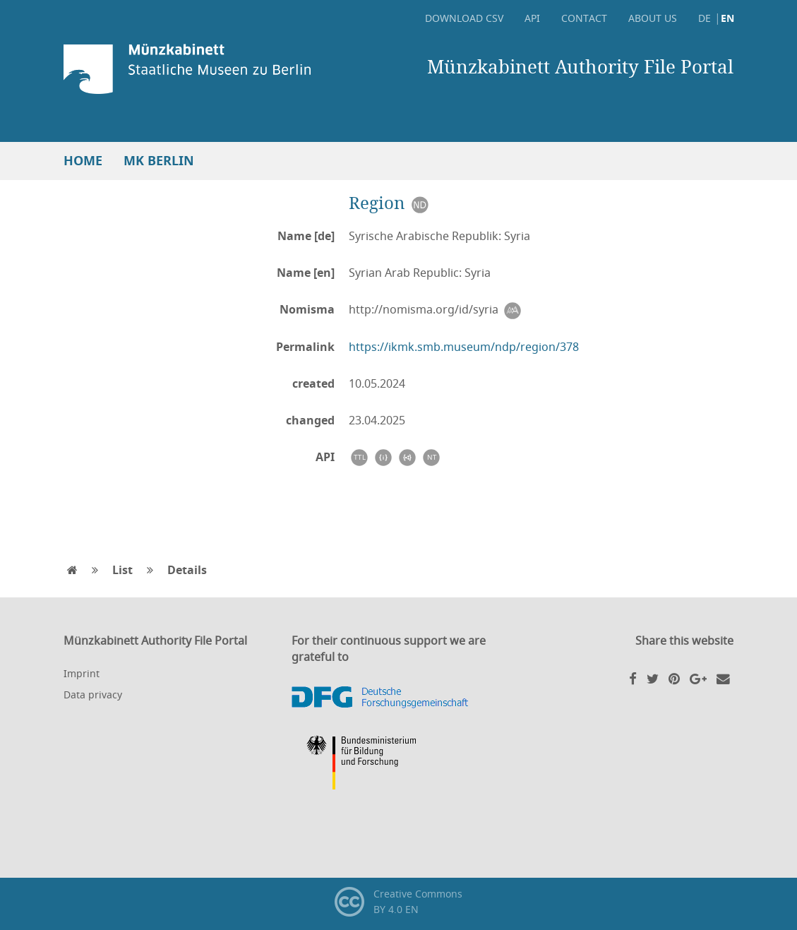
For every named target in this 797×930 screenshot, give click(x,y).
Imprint (82, 673)
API (532, 18)
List (122, 570)
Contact (584, 18)
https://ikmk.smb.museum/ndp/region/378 (464, 346)
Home (83, 160)
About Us (652, 18)
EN (727, 18)
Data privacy (93, 694)
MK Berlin (159, 160)
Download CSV (464, 18)
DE (704, 18)
